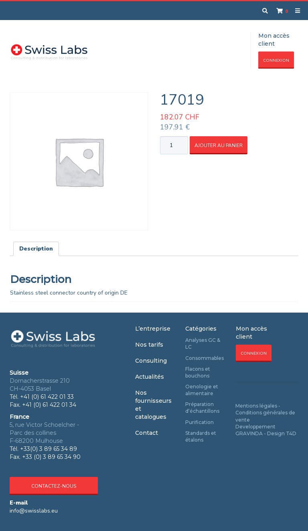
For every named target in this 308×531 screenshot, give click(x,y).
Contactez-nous (53, 486)
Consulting (151, 360)
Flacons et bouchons (197, 372)
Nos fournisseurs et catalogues (153, 404)
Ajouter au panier (219, 145)
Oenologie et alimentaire (201, 390)
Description (36, 248)
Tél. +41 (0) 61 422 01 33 (42, 396)
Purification (199, 422)
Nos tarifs (149, 344)
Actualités (149, 376)
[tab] (36, 249)
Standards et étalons (200, 436)
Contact (146, 432)
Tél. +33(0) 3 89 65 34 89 (43, 448)
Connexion (276, 60)
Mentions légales (256, 406)
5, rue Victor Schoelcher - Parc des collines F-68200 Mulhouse (44, 432)
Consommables (204, 358)
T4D (291, 433)
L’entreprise (152, 328)
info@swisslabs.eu (34, 511)
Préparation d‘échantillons (202, 407)
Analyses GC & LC (202, 343)
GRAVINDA (249, 433)
